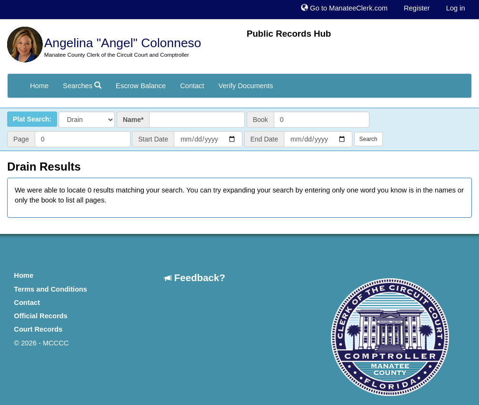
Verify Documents (246, 86)
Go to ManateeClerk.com (344, 8)
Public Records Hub (289, 34)
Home (39, 86)
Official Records (40, 316)
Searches (82, 86)
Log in (455, 8)
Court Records (38, 329)
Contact (192, 86)
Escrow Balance (141, 86)
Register (417, 8)
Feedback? (194, 277)
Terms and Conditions (50, 289)
